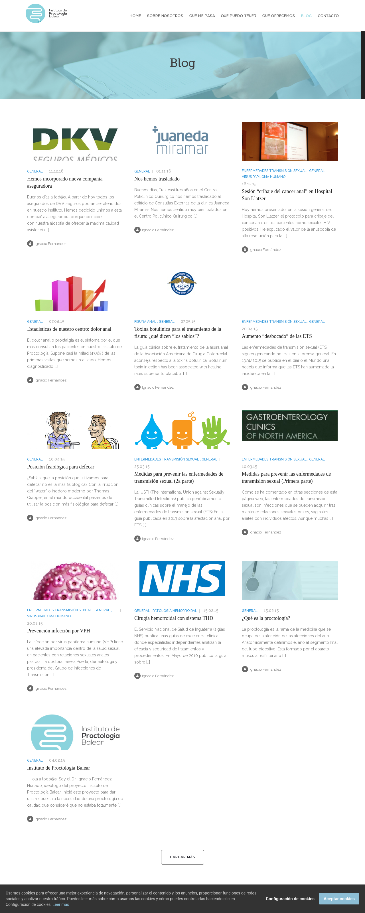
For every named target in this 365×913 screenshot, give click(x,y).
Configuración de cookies (290, 898)
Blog (306, 16)
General (35, 171)
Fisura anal (145, 322)
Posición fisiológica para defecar (60, 467)
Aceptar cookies (339, 898)
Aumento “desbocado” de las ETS (277, 336)
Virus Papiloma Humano (263, 177)
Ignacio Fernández (46, 244)
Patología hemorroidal (175, 611)
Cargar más (182, 857)
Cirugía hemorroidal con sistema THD (173, 618)
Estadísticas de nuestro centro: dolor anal (69, 329)
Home (135, 16)
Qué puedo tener (238, 16)
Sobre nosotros (165, 16)
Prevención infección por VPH (58, 631)
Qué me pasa (202, 16)
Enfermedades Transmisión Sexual (274, 171)
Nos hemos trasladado (157, 179)
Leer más (61, 904)
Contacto (328, 16)
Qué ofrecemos (278, 16)
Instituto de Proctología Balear (58, 768)
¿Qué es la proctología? (266, 618)
